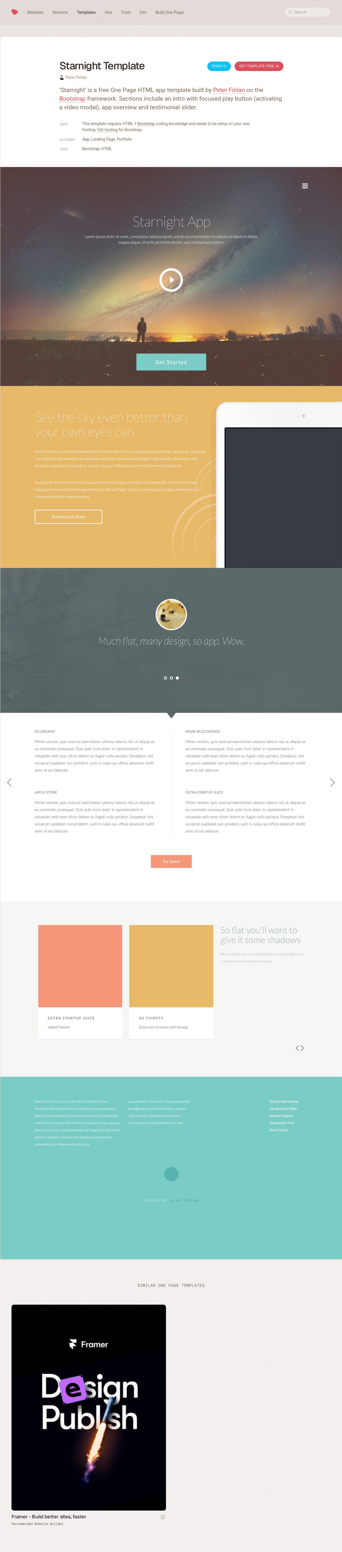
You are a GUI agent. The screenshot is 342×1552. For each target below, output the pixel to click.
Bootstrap (72, 98)
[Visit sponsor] (162, 1517)
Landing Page (103, 139)
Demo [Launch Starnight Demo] (219, 66)
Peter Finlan (76, 77)
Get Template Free (259, 66)
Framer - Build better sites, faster (48, 1516)
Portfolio (124, 139)
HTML (106, 148)
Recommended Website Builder (37, 1524)
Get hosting (107, 129)
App (86, 139)
